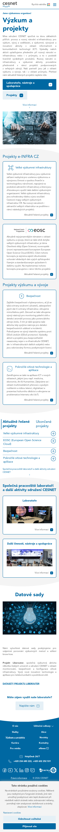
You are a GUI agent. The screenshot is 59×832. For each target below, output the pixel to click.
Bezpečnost (10, 451)
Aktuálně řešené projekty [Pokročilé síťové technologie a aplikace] (38, 400)
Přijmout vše (30, 826)
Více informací (29, 106)
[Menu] (54, 5)
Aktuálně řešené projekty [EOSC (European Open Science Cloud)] (38, 274)
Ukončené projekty (43, 424)
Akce (43, 732)
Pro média (15, 749)
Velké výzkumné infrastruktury (21, 433)
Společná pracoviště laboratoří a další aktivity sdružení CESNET (29, 471)
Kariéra (15, 743)
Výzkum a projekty (15, 738)
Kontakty (44, 743)
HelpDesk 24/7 (29, 756)
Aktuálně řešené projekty (16, 424)
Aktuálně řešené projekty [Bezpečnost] (38, 353)
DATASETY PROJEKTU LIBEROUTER (21, 684)
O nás (15, 726)
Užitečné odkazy (44, 726)
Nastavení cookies (12, 813)
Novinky (44, 738)
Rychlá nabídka (41, 4)
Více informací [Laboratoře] (44, 529)
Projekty (14, 95)
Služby (15, 732)
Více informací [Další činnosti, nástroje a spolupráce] (44, 573)
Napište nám (29, 706)
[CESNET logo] (10, 4)
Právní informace (19, 778)
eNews (44, 749)
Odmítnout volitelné (29, 819)
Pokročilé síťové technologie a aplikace (21, 460)
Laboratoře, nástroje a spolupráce (29, 85)
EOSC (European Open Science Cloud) (22, 442)
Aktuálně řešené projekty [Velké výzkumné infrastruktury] (38, 215)
